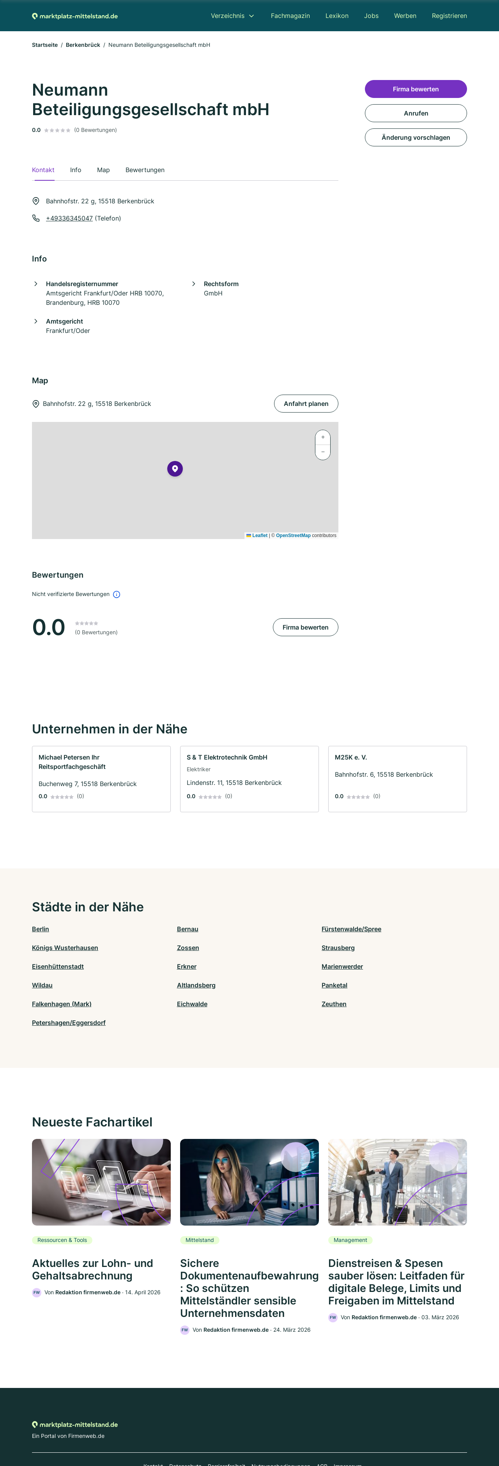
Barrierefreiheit (226, 1432)
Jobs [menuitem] (371, 16)
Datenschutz (185, 1432)
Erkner (368, 948)
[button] (175, 470)
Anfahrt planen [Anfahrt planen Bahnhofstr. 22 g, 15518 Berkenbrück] (306, 403)
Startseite (45, 44)
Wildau (151, 966)
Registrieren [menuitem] (449, 16)
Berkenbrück (83, 44)
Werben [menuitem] (405, 16)
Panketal (371, 966)
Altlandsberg (269, 966)
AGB (322, 1432)
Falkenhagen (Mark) (62, 985)
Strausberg (157, 948)
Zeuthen (262, 985)
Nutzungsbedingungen (280, 1432)
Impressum (348, 1432)
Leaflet (256, 535)
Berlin (40, 929)
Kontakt (153, 1432)
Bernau (151, 929)
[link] (101, 779)
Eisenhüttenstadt (275, 948)
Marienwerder (52, 966)
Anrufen (416, 113)
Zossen (43, 948)
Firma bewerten (306, 627)
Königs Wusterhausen (391, 929)
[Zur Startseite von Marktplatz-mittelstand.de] (75, 15)
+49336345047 (69, 218)
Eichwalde (156, 985)
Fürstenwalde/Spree (279, 929)
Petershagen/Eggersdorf (395, 985)
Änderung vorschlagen (416, 137)
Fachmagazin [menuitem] (290, 16)
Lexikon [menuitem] (337, 16)
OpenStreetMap (293, 535)
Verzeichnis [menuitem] (227, 16)
